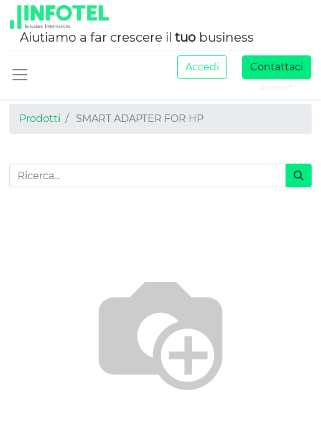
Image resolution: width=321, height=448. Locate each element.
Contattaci (276, 67)
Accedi (202, 67)
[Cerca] (299, 175)
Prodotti (39, 118)
